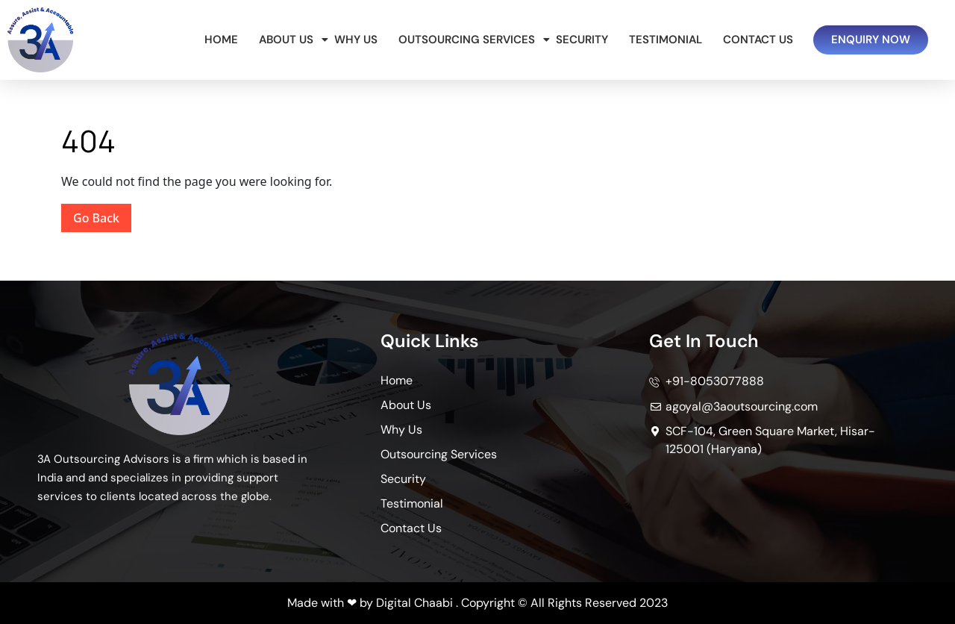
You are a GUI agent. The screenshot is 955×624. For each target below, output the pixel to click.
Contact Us (758, 39)
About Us (289, 39)
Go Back (102, 215)
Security (582, 39)
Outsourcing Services (469, 39)
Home (221, 39)
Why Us (356, 39)
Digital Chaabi (414, 603)
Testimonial (665, 39)
